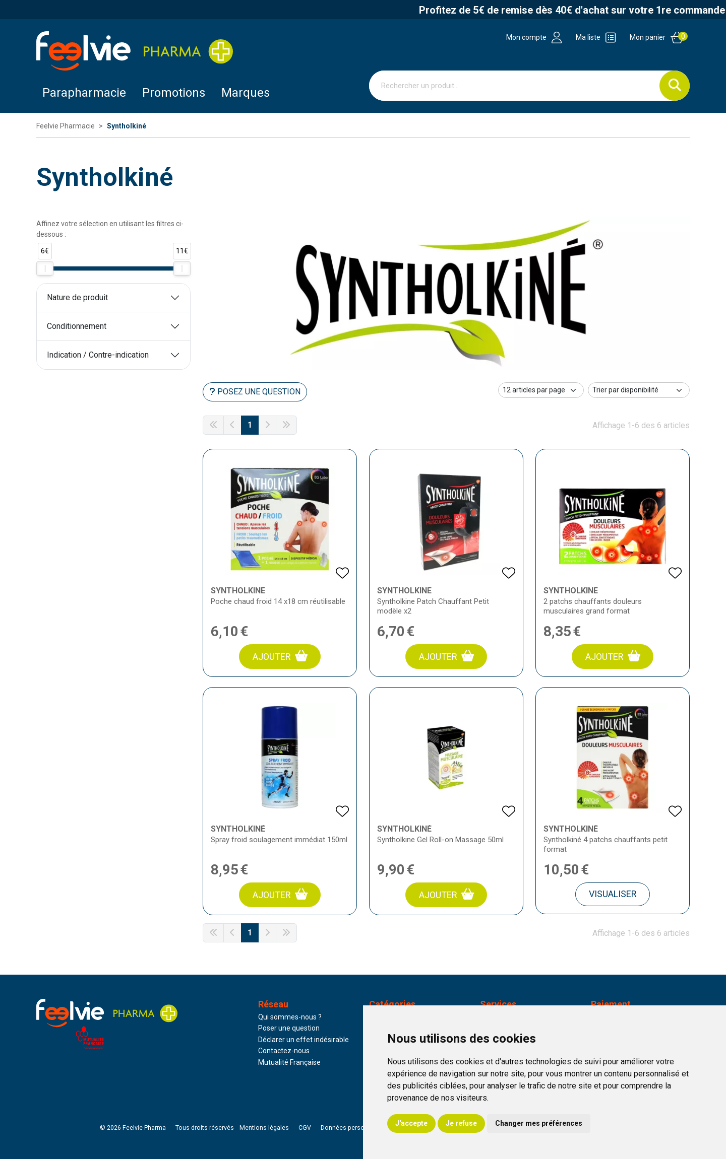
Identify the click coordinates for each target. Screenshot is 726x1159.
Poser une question (289, 1028)
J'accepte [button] (411, 1123)
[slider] (44, 268)
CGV (304, 1127)
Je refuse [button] (461, 1123)
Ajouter (280, 656)
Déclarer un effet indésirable (303, 1040)
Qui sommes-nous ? (290, 1017)
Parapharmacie (84, 93)
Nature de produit (77, 297)
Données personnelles (353, 1127)
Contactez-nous (284, 1051)
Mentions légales (264, 1127)
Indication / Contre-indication (98, 355)
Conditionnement (76, 326)
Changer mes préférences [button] (538, 1123)
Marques (245, 93)
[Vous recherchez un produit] (514, 86)
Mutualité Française (289, 1062)
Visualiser (613, 894)
